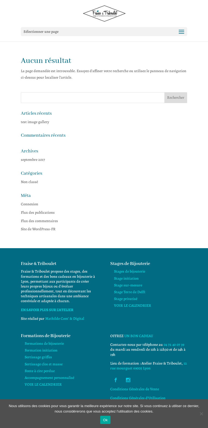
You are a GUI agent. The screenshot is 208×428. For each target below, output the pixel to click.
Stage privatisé (125, 298)
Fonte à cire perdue (40, 370)
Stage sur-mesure (128, 285)
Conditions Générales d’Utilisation (137, 398)
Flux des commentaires (39, 220)
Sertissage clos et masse (44, 364)
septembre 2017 (33, 159)
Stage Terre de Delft (129, 292)
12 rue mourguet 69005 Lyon (148, 366)
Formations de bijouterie (44, 343)
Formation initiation (41, 350)
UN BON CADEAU (138, 335)
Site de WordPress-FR (38, 229)
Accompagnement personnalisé (49, 377)
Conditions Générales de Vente (134, 389)
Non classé (29, 181)
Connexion (29, 204)
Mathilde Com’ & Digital (64, 318)
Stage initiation (126, 278)
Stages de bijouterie (129, 271)
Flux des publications (38, 212)
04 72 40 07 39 (174, 344)
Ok (105, 420)
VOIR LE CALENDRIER (132, 305)
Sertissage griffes (38, 357)
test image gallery (35, 121)
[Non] (201, 413)
